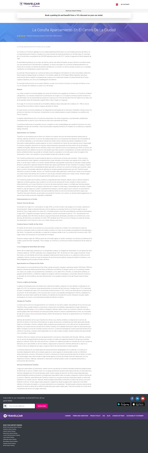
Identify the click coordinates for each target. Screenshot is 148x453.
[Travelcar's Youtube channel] (143, 399)
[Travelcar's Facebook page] (132, 399)
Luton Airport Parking (8, 437)
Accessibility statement (135, 416)
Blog (108, 416)
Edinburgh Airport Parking (9, 439)
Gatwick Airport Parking (9, 431)
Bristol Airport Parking (8, 445)
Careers (68, 416)
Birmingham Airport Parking (10, 441)
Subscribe (42, 406)
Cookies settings (118, 416)
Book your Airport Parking (12, 425)
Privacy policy (95, 416)
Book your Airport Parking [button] (73, 11)
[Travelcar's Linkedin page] (137, 399)
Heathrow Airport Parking (9, 429)
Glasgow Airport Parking (9, 443)
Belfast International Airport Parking (12, 427)
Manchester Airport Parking (10, 433)
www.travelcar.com (36, 311)
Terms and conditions (80, 416)
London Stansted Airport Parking (11, 435)
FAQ (104, 416)
